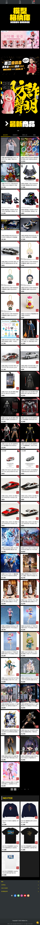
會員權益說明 (4, 891)
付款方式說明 (4, 888)
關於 (2, 881)
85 (25, 789)
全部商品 (3, 884)
